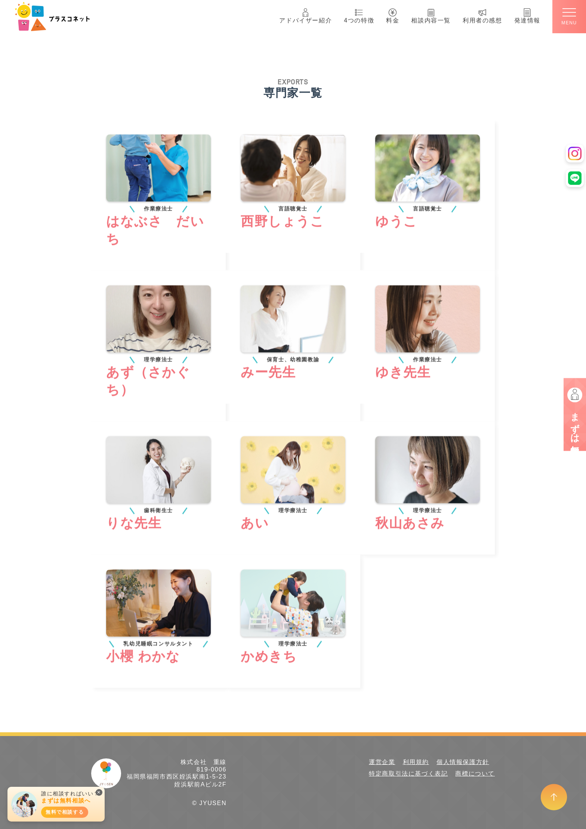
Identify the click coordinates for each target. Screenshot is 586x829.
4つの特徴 (359, 14)
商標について (475, 773)
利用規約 (416, 762)
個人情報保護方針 (463, 762)
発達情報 (527, 14)
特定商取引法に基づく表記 (408, 773)
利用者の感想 (482, 14)
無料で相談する (65, 812)
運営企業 (382, 762)
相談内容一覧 (431, 14)
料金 (392, 14)
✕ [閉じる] (99, 792)
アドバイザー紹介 (305, 14)
